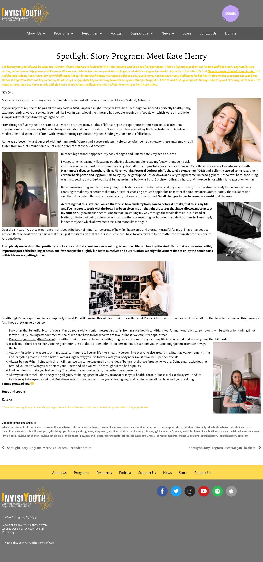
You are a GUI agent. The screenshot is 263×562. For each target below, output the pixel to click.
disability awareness (14, 431)
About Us (36, 33)
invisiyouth (9, 435)
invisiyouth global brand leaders (59, 435)
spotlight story (209, 435)
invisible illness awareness (245, 431)
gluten (89, 431)
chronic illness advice (85, 427)
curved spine (167, 427)
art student (17, 427)
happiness (100, 431)
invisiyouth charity (28, 435)
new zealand (87, 435)
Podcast (116, 33)
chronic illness (34, 427)
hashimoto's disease (120, 431)
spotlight (193, 435)
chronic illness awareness (114, 427)
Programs (63, 33)
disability (200, 427)
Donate (230, 33)
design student (185, 427)
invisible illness (191, 431)
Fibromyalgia (123, 170)
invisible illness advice (215, 431)
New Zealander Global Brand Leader (231, 71)
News (168, 33)
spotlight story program (234, 435)
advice (6, 427)
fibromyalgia (75, 431)
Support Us (142, 33)
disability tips (58, 431)
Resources (92, 33)
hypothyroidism (102, 170)
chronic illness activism (57, 427)
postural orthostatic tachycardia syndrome (122, 435)
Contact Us (208, 33)
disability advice (240, 427)
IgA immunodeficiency (167, 431)
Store (187, 33)
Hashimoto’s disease (75, 170)
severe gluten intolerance (171, 435)
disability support (38, 431)
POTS (151, 435)
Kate (86, 80)
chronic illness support (144, 427)
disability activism (218, 427)
